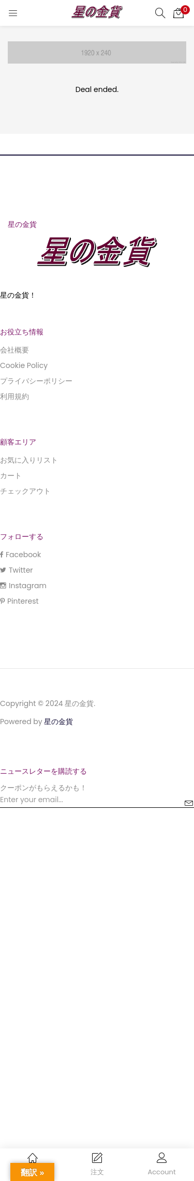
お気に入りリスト (29, 460)
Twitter (16, 570)
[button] (178, 13)
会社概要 (14, 350)
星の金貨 (58, 721)
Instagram (23, 585)
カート (11, 475)
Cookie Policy (24, 365)
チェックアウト (25, 491)
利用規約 (14, 396)
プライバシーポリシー (36, 381)
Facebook (20, 554)
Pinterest (19, 601)
